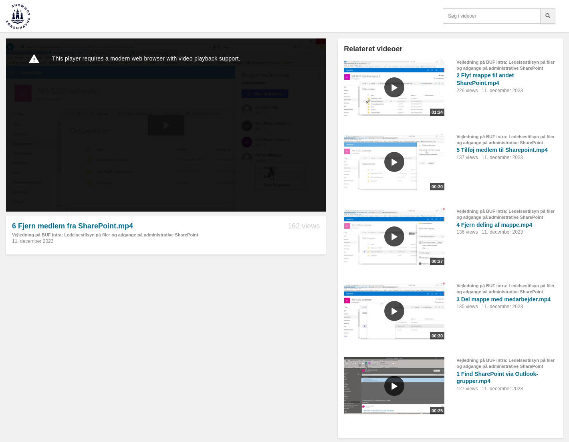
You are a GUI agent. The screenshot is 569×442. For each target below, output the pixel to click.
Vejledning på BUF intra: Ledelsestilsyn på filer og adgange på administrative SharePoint (105, 234)
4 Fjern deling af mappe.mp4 (494, 225)
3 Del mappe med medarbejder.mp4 (503, 299)
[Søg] (547, 16)
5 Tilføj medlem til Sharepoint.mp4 (502, 150)
